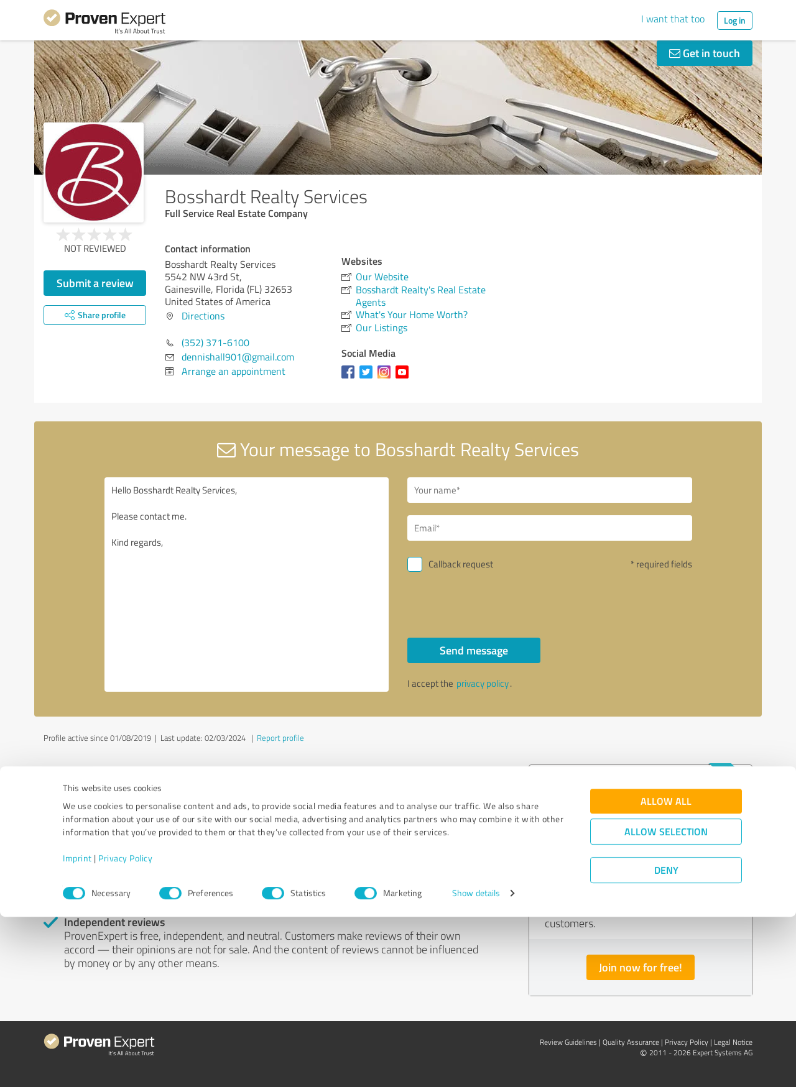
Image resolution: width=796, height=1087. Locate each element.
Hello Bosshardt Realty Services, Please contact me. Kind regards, (246, 584)
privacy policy (482, 683)
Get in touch (704, 53)
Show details (476, 1064)
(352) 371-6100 (215, 342)
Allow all (666, 972)
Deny (666, 1041)
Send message (474, 650)
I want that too (673, 18)
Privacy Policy (125, 1029)
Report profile (280, 737)
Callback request (460, 564)
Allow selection (666, 1002)
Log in (735, 20)
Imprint (77, 1029)
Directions (203, 316)
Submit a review (95, 283)
